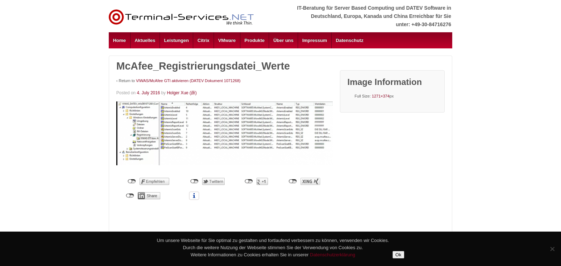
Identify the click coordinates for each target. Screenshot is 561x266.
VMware (227, 40)
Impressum (314, 40)
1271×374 (380, 96)
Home (119, 40)
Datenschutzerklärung (332, 254)
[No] (552, 248)
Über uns (283, 40)
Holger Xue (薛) (181, 92)
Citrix (203, 40)
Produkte (254, 40)
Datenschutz (349, 40)
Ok (398, 254)
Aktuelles (145, 40)
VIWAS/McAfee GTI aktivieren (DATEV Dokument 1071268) (188, 81)
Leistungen (176, 40)
